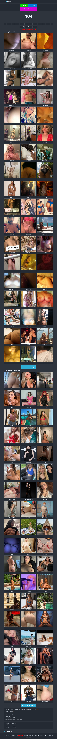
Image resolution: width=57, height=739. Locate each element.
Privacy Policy (37, 735)
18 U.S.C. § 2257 (44, 735)
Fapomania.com (13, 735)
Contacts (50, 735)
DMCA (22, 735)
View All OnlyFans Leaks (28, 705)
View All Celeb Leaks (28, 367)
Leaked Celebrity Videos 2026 (28, 29)
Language (28, 737)
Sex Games (23, 5)
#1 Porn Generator (28, 8)
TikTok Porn (32, 5)
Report (19, 735)
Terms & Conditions (29, 735)
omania (8, 2)
